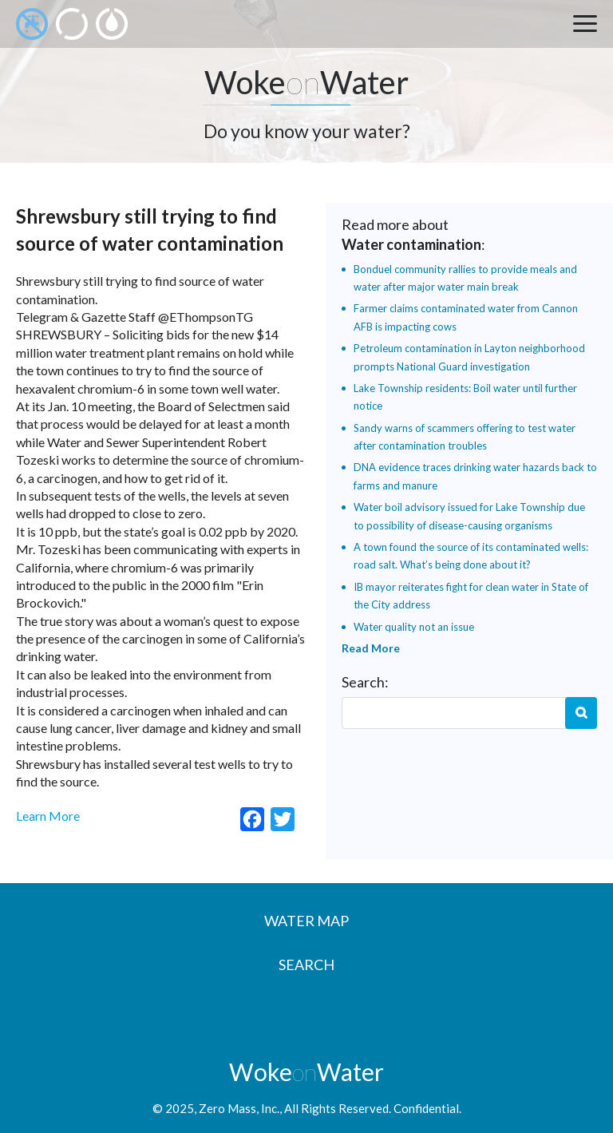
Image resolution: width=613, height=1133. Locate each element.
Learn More (48, 815)
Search (581, 713)
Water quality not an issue (414, 626)
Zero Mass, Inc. (239, 1108)
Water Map (306, 920)
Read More (371, 648)
